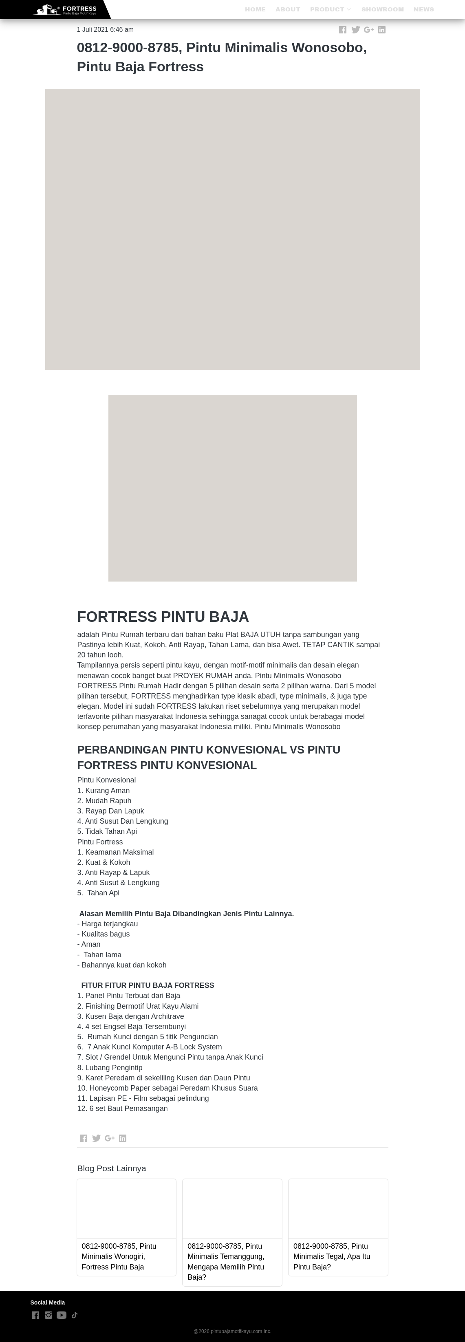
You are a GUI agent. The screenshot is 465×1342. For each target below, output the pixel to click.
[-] (35, 1315)
